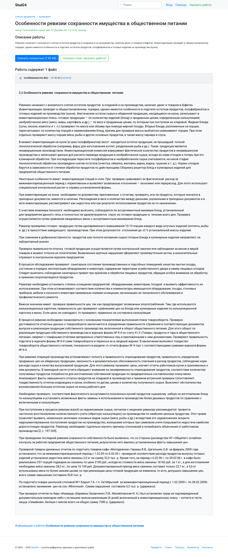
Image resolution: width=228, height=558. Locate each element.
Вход (169, 5)
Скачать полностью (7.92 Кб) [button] (36, 58)
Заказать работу (200, 5)
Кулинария (45, 16)
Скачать (66, 77)
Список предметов (25, 16)
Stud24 (34, 547)
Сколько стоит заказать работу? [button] (84, 58)
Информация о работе (79, 525)
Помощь (180, 5)
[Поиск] (140, 4)
